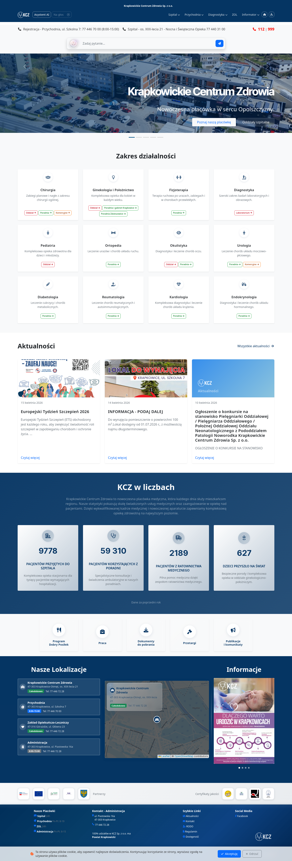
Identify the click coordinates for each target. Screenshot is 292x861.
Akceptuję (229, 854)
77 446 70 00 (91, 29)
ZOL (234, 14)
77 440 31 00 (215, 29)
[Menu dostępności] (271, 14)
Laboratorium (244, 212)
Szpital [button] (174, 14)
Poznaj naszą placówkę (214, 122)
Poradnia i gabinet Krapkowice (120, 207)
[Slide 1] (132, 137)
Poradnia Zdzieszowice (113, 213)
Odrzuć (252, 854)
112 (261, 29)
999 (271, 29)
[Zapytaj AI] (146, 43)
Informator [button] (250, 14)
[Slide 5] (160, 137)
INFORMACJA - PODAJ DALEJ (135, 411)
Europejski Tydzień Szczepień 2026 (55, 411)
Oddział (31, 212)
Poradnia (46, 212)
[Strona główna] (264, 14)
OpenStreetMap (184, 756)
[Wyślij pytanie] (219, 43)
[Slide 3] (146, 137)
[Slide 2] (139, 137)
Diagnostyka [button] (217, 14)
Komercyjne (63, 212)
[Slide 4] (153, 137)
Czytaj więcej (30, 457)
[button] (157, 719)
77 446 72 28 (102, 824)
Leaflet (164, 756)
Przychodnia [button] (194, 14)
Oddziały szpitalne (255, 122)
